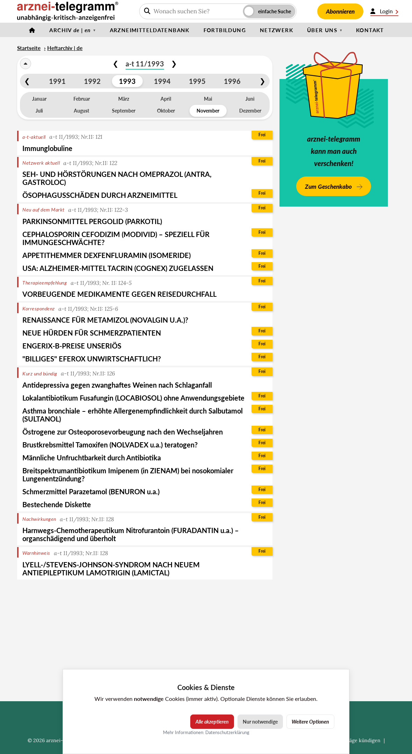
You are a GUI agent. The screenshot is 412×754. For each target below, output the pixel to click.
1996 (232, 81)
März (123, 99)
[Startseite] (32, 30)
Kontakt (370, 30)
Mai (208, 99)
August (81, 111)
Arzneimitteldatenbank (150, 30)
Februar (81, 99)
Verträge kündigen (359, 740)
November (208, 111)
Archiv (70, 30)
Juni (250, 99)
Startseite (29, 48)
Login (384, 11)
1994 (162, 81)
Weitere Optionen (310, 722)
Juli (39, 111)
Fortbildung (225, 30)
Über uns (322, 30)
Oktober (166, 111)
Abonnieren (340, 11)
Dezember (250, 111)
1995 (197, 81)
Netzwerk (276, 30)
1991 (57, 81)
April (166, 99)
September (123, 111)
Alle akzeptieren (212, 722)
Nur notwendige (260, 722)
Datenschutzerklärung (227, 732)
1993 (127, 81)
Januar (39, 99)
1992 (92, 81)
